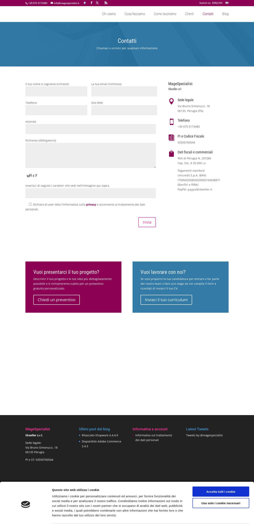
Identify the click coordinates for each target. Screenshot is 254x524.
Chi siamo (109, 14)
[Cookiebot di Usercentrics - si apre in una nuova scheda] (25, 516)
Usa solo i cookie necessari (220, 488)
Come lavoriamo (165, 14)
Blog (225, 14)
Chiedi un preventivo (56, 299)
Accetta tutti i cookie (221, 476)
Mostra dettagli (208, 516)
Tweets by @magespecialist (204, 435)
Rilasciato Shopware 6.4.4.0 (100, 435)
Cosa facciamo (135, 14)
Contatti (208, 14)
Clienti (189, 14)
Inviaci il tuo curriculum (166, 299)
